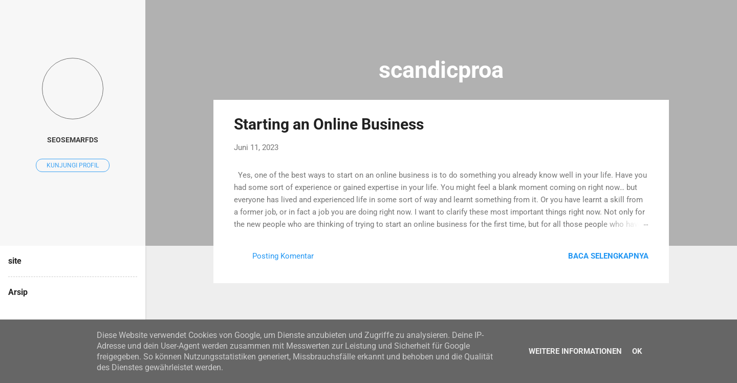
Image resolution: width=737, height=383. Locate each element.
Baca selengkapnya (608, 256)
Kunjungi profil (73, 165)
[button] (642, 123)
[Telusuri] (663, 28)
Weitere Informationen (575, 351)
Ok (637, 351)
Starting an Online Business (329, 124)
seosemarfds (72, 140)
